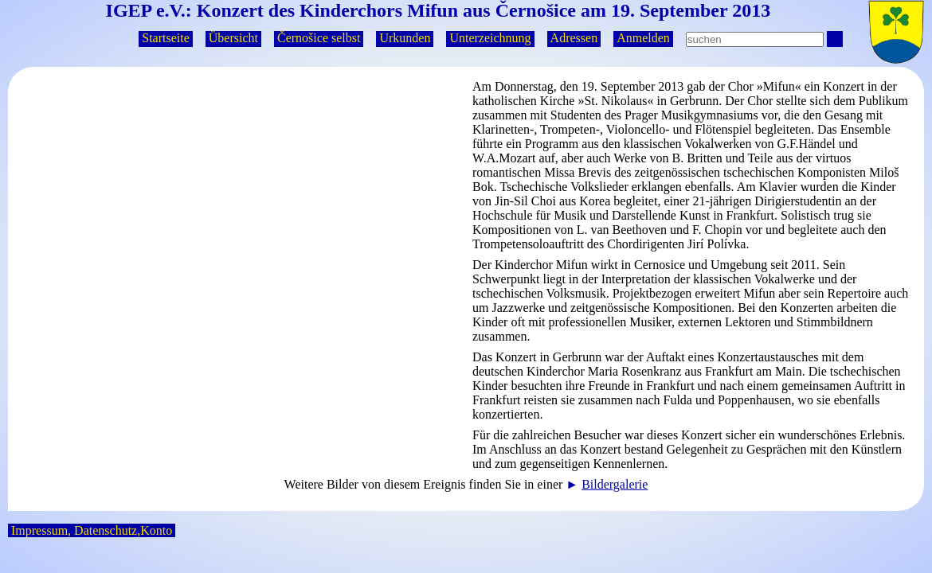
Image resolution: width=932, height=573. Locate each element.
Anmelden (643, 38)
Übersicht (233, 38)
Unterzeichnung (490, 38)
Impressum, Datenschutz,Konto (91, 530)
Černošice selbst (318, 38)
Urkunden (404, 38)
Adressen (574, 38)
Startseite (166, 38)
